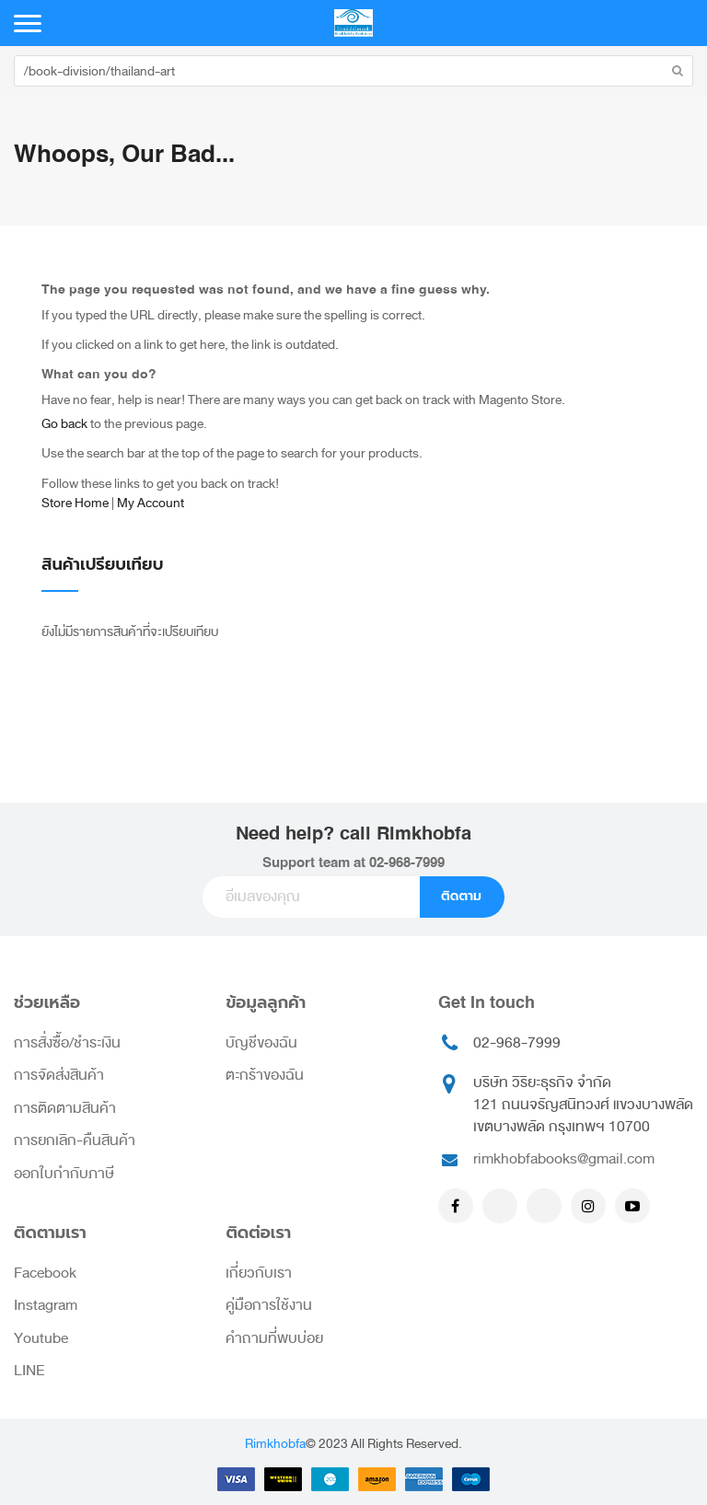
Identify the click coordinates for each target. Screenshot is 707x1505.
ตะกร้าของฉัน (265, 1075)
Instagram (45, 1305)
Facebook (45, 1273)
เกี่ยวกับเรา (259, 1273)
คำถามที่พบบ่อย (274, 1338)
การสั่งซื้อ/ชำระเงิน (67, 1043)
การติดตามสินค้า (65, 1108)
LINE (29, 1371)
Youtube (41, 1338)
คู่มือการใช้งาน (269, 1305)
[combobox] (353, 71)
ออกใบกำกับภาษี (64, 1174)
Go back (64, 423)
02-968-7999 (407, 863)
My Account (150, 503)
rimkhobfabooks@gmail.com (564, 1159)
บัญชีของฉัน (261, 1043)
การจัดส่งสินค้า (59, 1075)
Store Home (75, 503)
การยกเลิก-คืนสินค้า (74, 1140)
